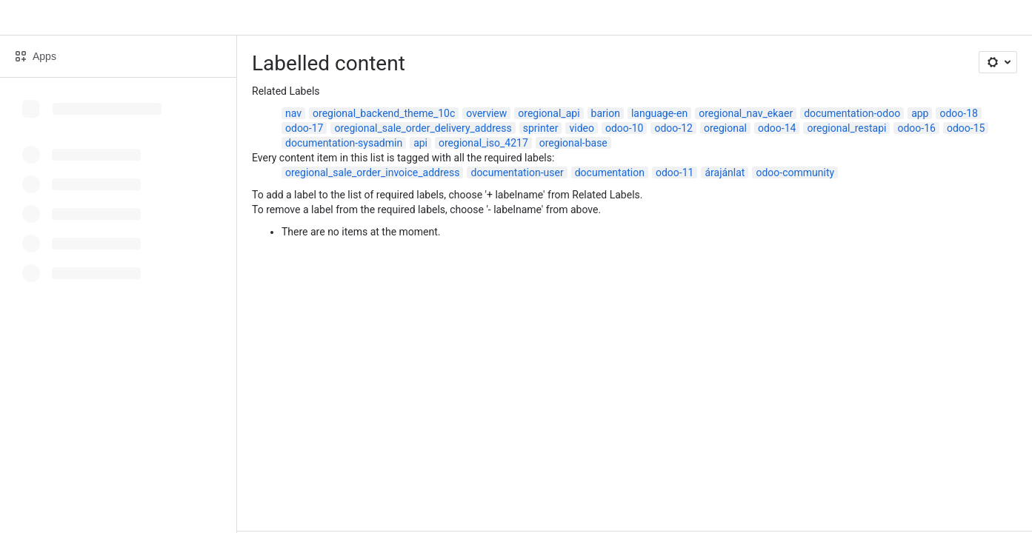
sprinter (541, 128)
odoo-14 (777, 128)
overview (486, 113)
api (420, 143)
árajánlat (725, 172)
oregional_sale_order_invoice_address (372, 172)
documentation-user (516, 172)
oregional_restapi (846, 128)
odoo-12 (673, 128)
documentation (610, 172)
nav (293, 113)
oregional (725, 128)
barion (605, 113)
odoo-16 (916, 128)
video (581, 128)
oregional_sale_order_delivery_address (422, 128)
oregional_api (548, 113)
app (919, 113)
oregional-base (573, 143)
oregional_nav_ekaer (746, 113)
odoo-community (795, 172)
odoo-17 (304, 128)
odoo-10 (624, 128)
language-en (659, 113)
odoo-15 (966, 128)
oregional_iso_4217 (483, 143)
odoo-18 (958, 113)
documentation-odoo (852, 113)
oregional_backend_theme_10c (384, 113)
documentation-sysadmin (343, 143)
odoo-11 (674, 172)
